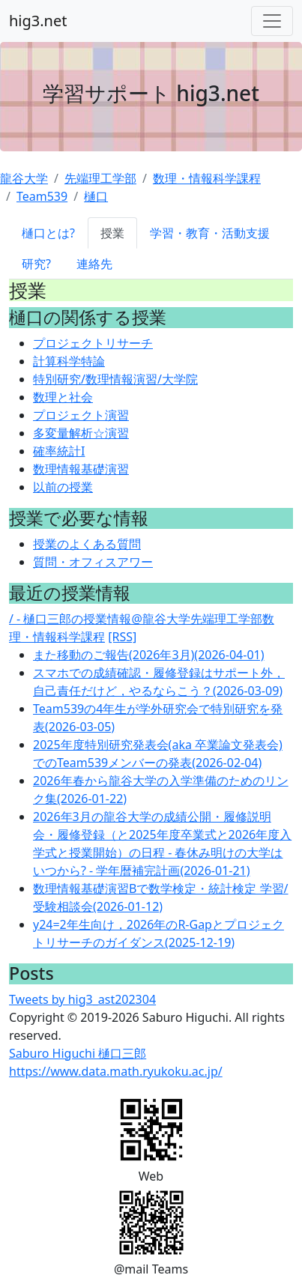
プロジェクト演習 (81, 415)
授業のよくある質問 (87, 544)
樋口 (96, 196)
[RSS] (122, 637)
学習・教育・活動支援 (210, 233)
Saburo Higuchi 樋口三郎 (77, 1053)
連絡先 (94, 263)
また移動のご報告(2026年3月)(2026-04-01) (148, 654)
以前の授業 (63, 487)
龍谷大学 (24, 178)
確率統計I (59, 451)
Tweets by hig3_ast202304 (82, 999)
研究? (36, 263)
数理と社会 (63, 397)
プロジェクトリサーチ (93, 343)
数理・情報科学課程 (207, 178)
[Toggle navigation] (272, 21)
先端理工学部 (100, 178)
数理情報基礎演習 (81, 469)
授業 (112, 233)
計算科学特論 (69, 361)
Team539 (41, 196)
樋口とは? (48, 233)
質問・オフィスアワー (93, 562)
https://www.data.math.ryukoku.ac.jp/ (116, 1071)
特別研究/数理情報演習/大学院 (115, 379)
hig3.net (38, 20)
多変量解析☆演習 (81, 433)
